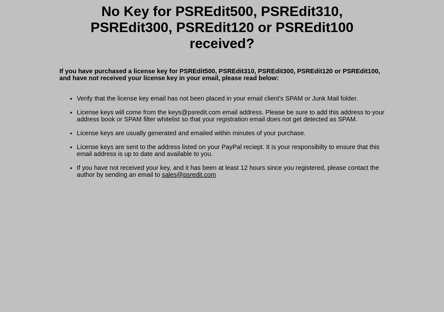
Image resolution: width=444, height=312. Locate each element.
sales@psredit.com (189, 174)
